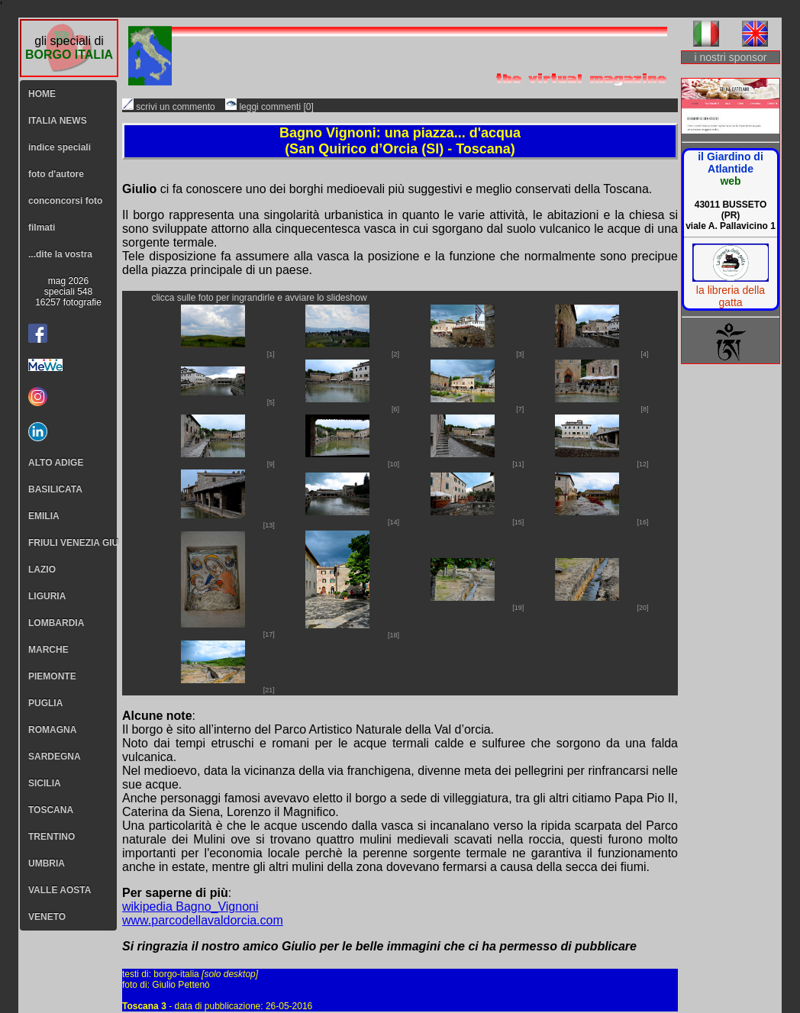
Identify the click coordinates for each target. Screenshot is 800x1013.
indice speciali (59, 147)
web (730, 181)
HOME (42, 94)
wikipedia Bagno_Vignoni (190, 906)
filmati (41, 227)
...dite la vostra (60, 254)
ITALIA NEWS (57, 120)
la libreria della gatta (730, 296)
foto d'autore (56, 174)
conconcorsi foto (65, 200)
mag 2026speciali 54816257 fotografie (68, 292)
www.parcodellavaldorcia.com (202, 920)
